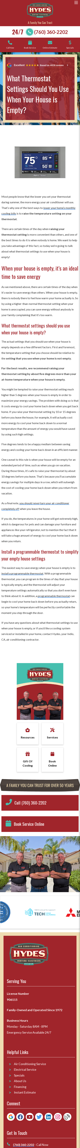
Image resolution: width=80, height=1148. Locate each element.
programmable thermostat (54, 596)
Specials (19, 1075)
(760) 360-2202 (51, 32)
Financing (20, 1087)
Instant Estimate (25, 1092)
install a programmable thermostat (22, 573)
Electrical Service (25, 1069)
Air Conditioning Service (30, 1064)
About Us (20, 1081)
